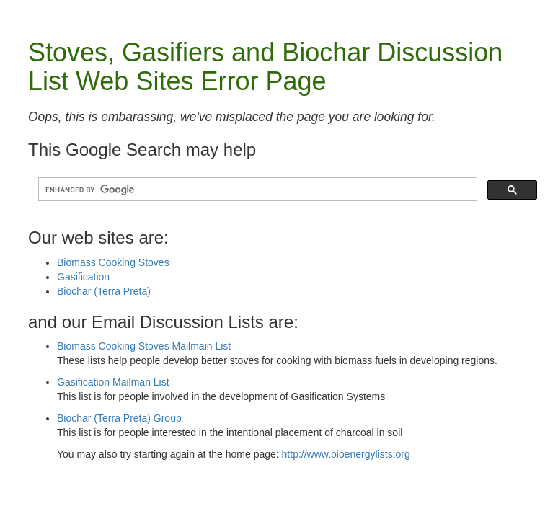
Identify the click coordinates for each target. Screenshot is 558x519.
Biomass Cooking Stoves (113, 262)
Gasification (83, 277)
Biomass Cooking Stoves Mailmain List (144, 346)
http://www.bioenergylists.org (346, 454)
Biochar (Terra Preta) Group (119, 418)
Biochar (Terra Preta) (104, 291)
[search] (256, 190)
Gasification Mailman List (113, 382)
